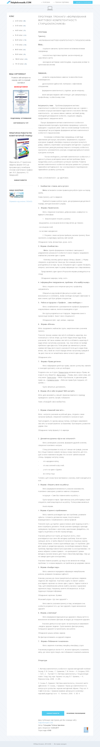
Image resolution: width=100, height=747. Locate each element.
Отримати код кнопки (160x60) (20, 201)
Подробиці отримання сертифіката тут (21, 120)
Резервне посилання (76, 713)
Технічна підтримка (62, 2)
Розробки (46, 2)
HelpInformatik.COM (45, 723)
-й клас (20, 21)
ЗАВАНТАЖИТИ (20, 180)
